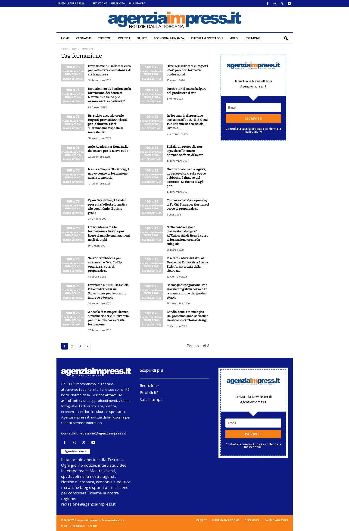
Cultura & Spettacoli (207, 38)
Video (234, 38)
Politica (124, 38)
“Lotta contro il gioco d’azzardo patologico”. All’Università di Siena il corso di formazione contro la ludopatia (187, 235)
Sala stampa (136, 3)
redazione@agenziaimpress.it (102, 433)
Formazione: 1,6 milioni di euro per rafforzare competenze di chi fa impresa (109, 70)
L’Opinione (252, 38)
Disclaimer (252, 520)
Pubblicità (117, 3)
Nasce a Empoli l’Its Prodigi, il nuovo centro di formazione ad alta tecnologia (108, 173)
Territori (104, 38)
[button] (286, 38)
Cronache (83, 38)
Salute (142, 38)
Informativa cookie (225, 520)
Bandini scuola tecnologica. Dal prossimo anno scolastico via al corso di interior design (187, 316)
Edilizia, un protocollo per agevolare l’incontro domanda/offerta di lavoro (185, 151)
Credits (92, 526)
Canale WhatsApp (276, 520)
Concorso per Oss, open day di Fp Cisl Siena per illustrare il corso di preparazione (188, 204)
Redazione (100, 3)
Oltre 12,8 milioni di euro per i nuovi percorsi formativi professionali (187, 70)
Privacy (201, 520)
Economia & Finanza (169, 38)
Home (65, 38)
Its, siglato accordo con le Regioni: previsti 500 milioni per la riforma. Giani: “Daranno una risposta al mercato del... (107, 124)
